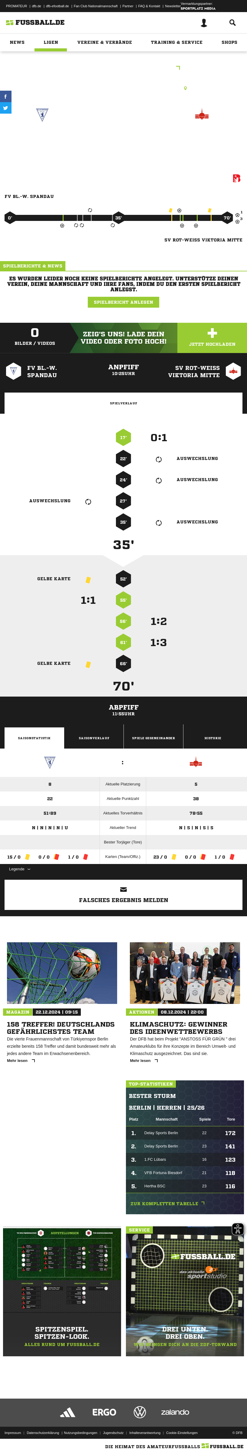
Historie (212, 737)
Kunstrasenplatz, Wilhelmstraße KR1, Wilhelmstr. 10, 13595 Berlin (123, 88)
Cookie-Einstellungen (182, 1433)
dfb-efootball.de (57, 6)
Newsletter (173, 6)
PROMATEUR (16, 6)
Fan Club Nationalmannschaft (96, 6)
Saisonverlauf (94, 737)
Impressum (13, 1433)
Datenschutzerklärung (43, 1433)
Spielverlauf (123, 403)
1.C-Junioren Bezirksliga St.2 (123, 68)
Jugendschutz (113, 1433)
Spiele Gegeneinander (153, 737)
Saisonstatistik (34, 737)
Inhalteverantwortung (144, 1433)
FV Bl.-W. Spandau (42, 137)
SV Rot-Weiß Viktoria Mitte (202, 141)
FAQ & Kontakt (149, 6)
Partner (128, 6)
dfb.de (36, 6)
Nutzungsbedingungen (80, 1433)
